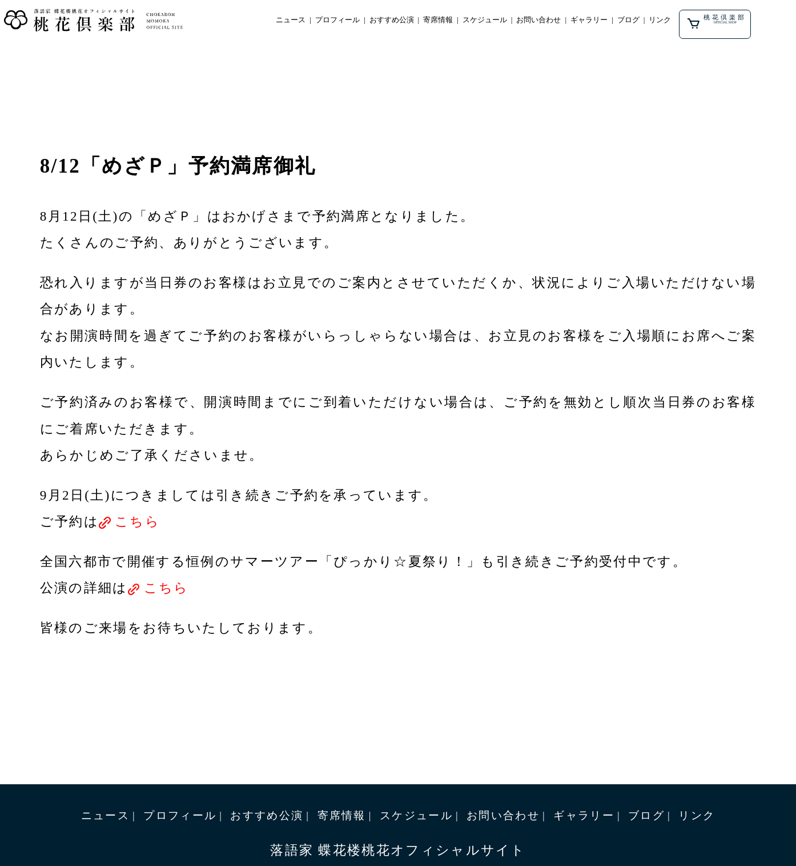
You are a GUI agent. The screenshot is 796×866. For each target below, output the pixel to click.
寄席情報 (454, 21)
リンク (689, 21)
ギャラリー (614, 21)
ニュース (297, 21)
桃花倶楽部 (748, 21)
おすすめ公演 (404, 21)
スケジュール (503, 21)
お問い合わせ (561, 21)
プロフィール (347, 21)
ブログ (656, 21)
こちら (137, 521)
